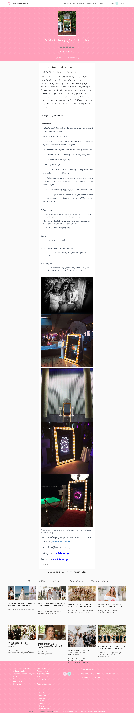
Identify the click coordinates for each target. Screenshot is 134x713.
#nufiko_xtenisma (106, 612)
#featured (102, 610)
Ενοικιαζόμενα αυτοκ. (45, 684)
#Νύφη (42, 581)
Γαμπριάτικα (18, 679)
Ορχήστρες (17, 681)
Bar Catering (44, 708)
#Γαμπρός (57, 581)
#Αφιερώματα (76, 581)
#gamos (41, 613)
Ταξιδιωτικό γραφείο (21, 668)
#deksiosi (42, 612)
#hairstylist (112, 610)
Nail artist (17, 684)
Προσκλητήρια (42, 671)
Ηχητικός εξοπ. (45, 706)
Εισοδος (123, 4)
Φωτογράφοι (42, 668)
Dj (38, 681)
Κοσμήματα (43, 693)
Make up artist (42, 676)
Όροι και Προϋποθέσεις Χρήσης (92, 711)
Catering (42, 703)
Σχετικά (58, 58)
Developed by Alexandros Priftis (66, 711)
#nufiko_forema (27, 610)
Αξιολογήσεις (73, 58)
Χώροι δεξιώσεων (44, 674)
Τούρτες (42, 701)
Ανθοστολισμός (19, 671)
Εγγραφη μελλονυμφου (74, 4)
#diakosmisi (51, 613)
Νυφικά (16, 676)
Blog (112, 4)
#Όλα (28, 581)
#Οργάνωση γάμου (99, 581)
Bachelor (42, 695)
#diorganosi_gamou (77, 610)
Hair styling (41, 679)
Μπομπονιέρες (45, 698)
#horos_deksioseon (55, 612)
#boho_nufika (14, 610)
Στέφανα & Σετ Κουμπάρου (23, 674)
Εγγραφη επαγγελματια (97, 4)
